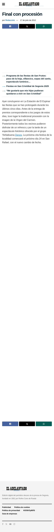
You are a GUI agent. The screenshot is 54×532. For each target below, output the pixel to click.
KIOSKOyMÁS (29, 510)
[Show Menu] (3, 4)
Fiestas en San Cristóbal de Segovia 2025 (27, 86)
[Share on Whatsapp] (44, 26)
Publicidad (6, 507)
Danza (18, 135)
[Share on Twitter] (27, 26)
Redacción (10, 20)
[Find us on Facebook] (2, 524)
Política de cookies (22, 507)
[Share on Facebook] (10, 26)
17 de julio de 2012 (28, 20)
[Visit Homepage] (29, 4)
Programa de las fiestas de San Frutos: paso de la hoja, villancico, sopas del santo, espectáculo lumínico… (28, 78)
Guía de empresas (9, 514)
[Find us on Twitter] (6, 524)
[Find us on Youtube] (10, 524)
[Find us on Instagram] (14, 524)
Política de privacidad (11, 510)
